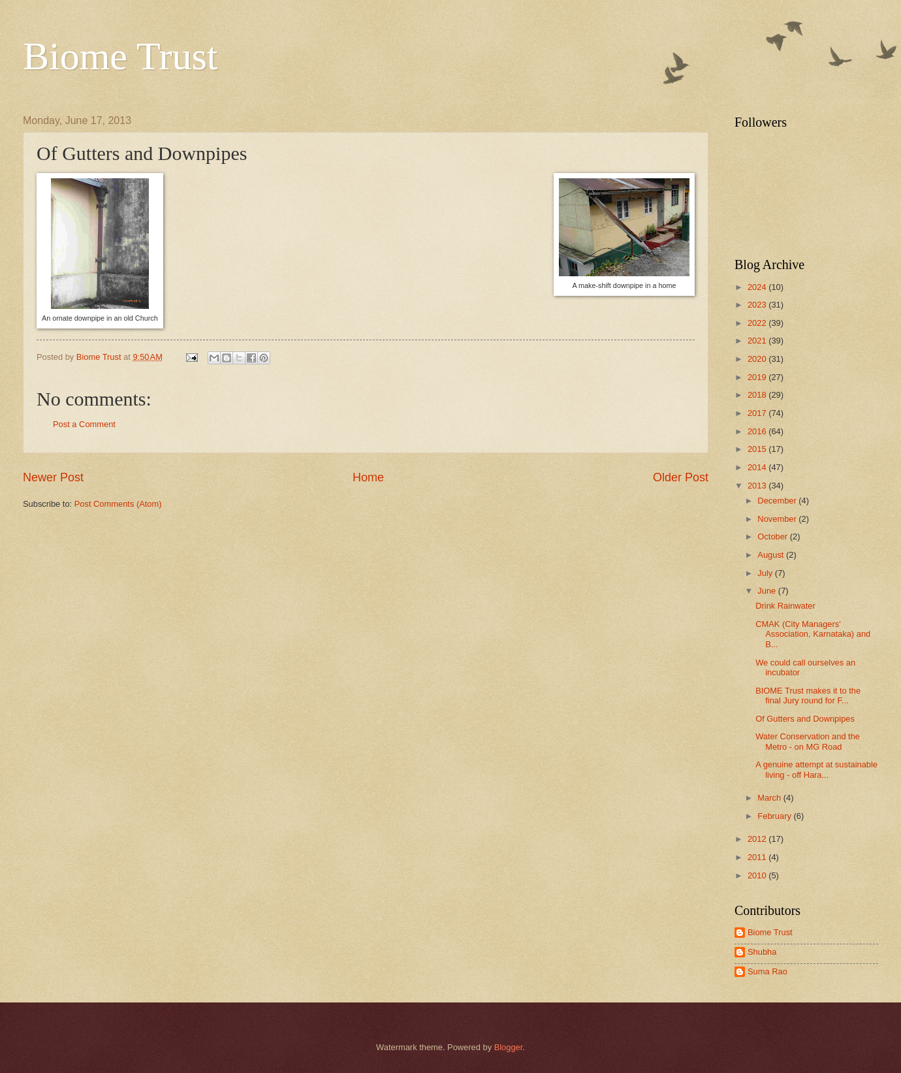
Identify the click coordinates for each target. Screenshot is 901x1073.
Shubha (762, 952)
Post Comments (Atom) (118, 504)
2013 (758, 485)
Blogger (508, 1047)
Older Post (680, 477)
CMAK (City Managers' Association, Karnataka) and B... (812, 634)
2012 (758, 839)
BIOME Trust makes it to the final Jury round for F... (808, 695)
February (775, 816)
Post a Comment (84, 424)
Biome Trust (120, 56)
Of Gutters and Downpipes (805, 719)
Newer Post (53, 477)
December (777, 500)
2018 (758, 395)
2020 (758, 359)
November (777, 519)
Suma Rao (767, 971)
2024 (758, 287)
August (771, 555)
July (765, 573)
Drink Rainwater (785, 606)
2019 (758, 377)
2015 (758, 449)
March (770, 798)
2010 (758, 875)
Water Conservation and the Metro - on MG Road (807, 741)
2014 (758, 467)
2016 (758, 431)
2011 (758, 857)
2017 (758, 413)
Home (368, 477)
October (773, 536)
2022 (758, 323)
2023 (758, 305)
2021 (758, 340)
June (767, 591)
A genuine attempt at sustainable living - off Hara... (816, 769)
